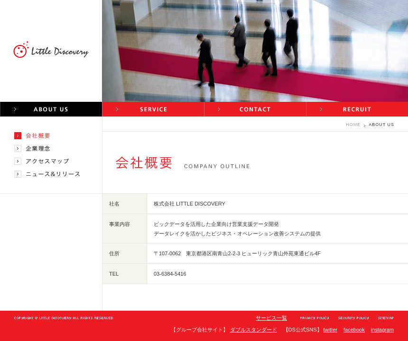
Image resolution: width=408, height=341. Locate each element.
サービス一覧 (271, 318)
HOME (353, 124)
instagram (382, 329)
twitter (330, 329)
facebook (354, 329)
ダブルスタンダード (253, 329)
